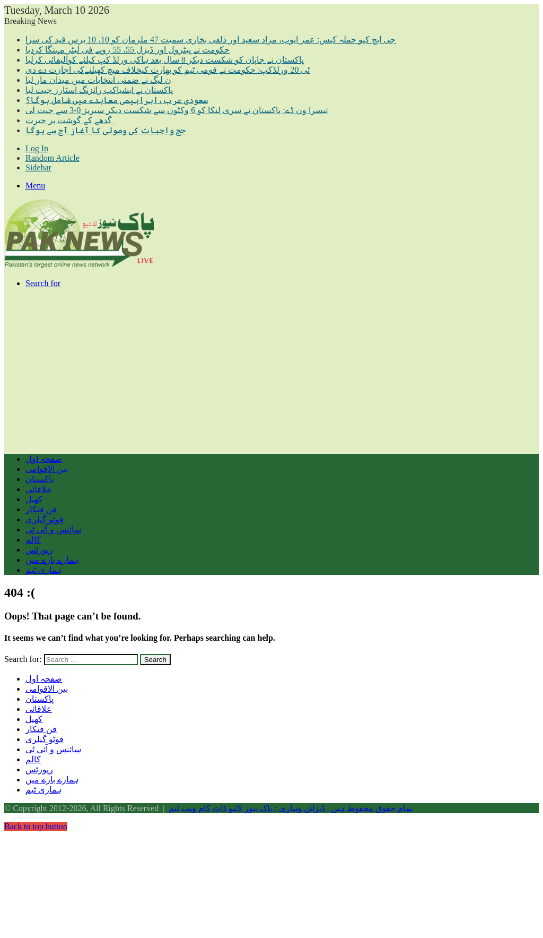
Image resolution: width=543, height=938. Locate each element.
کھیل (33, 499)
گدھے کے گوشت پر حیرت (69, 120)
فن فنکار (41, 509)
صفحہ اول (43, 458)
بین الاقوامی (46, 469)
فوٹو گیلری (44, 519)
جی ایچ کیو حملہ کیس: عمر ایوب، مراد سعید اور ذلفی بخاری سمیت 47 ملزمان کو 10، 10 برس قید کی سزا (210, 39)
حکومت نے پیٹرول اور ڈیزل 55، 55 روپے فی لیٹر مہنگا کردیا (127, 49)
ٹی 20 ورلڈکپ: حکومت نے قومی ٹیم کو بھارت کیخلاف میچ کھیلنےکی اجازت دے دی (167, 69)
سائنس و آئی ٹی (53, 529)
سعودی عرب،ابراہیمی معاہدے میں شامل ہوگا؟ (116, 100)
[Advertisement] (271, 371)
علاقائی (38, 489)
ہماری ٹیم (43, 569)
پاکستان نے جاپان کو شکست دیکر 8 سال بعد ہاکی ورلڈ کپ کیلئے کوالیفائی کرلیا (164, 59)
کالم (33, 539)
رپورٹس (39, 549)
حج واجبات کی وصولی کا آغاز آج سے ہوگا (105, 130)
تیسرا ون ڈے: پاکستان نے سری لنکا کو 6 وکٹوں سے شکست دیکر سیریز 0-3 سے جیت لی (176, 110)
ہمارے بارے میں (51, 559)
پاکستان (39, 479)
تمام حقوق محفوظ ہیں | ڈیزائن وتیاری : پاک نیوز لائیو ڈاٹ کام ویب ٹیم (291, 808)
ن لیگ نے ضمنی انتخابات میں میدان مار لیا (98, 79)
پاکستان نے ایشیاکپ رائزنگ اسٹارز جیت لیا (99, 89)
